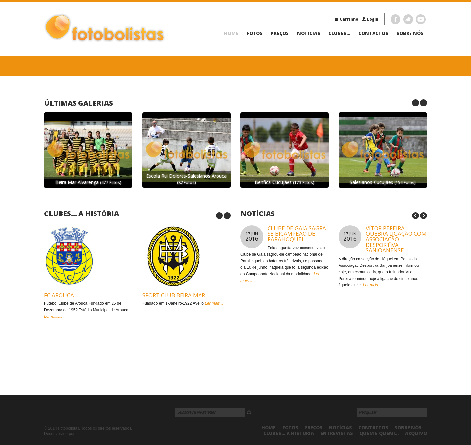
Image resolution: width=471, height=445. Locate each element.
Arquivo (416, 433)
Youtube (421, 19)
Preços (280, 33)
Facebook (395, 19)
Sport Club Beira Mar (173, 295)
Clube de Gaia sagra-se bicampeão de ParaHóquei (298, 233)
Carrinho (346, 19)
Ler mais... (53, 316)
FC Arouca (59, 295)
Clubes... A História (81, 213)
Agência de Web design (91, 433)
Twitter (408, 19)
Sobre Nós (410, 33)
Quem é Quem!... (379, 433)
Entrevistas (336, 433)
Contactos (373, 33)
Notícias (308, 33)
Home (231, 33)
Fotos (255, 33)
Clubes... (339, 33)
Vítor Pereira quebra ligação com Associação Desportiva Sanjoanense (396, 239)
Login (369, 19)
